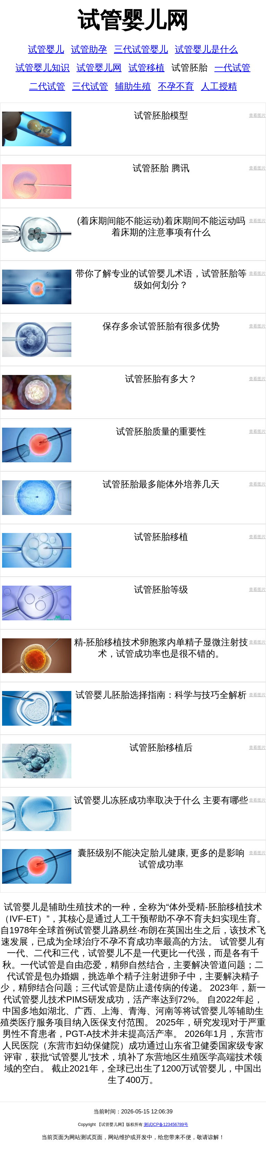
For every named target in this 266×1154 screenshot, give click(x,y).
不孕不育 (176, 86)
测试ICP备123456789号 (166, 1124)
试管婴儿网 (133, 20)
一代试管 (232, 67)
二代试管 (47, 86)
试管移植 (146, 67)
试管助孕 (89, 49)
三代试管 (90, 86)
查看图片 (257, 115)
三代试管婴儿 (141, 49)
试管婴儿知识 (43, 67)
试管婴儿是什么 (206, 49)
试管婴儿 (46, 49)
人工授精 (219, 86)
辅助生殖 (133, 86)
